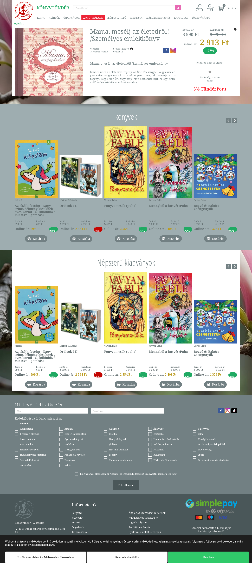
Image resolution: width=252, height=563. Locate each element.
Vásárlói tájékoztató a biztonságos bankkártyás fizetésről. (211, 529)
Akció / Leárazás (93, 17)
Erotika (113, 433)
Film (200, 433)
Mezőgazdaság (72, 449)
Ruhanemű (159, 454)
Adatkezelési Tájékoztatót (163, 473)
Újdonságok (71, 17)
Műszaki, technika (118, 449)
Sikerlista (136, 17)
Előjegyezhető (116, 17)
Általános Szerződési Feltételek (147, 512)
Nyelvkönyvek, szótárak (33, 454)
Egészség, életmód (29, 433)
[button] (228, 6)
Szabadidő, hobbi (29, 460)
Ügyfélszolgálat (138, 522)
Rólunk (76, 522)
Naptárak (158, 449)
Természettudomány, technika (213, 460)
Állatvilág (158, 428)
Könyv (41, 17)
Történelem (26, 465)
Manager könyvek (29, 449)
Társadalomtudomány (120, 460)
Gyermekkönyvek (73, 439)
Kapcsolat (181, 17)
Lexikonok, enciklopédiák (211, 444)
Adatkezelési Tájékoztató (143, 517)
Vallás (67, 465)
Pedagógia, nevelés (74, 454)
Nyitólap (19, 23)
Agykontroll (26, 428)
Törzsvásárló (201, 17)
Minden (24, 423)
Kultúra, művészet (162, 444)
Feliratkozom (126, 485)
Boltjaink (77, 512)
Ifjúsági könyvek (207, 439)
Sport (201, 454)
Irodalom (69, 444)
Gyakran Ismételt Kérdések (145, 532)
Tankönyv (69, 460)
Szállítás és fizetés (158, 17)
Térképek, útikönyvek (165, 460)
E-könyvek (203, 428)
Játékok (113, 444)
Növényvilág (205, 449)
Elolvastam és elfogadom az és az (128, 473)
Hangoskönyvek (117, 439)
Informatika (26, 444)
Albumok (114, 428)
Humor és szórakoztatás (166, 439)
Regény (113, 454)
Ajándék (54, 17)
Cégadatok (78, 527)
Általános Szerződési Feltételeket (127, 473)
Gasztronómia (27, 439)
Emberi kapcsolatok (75, 433)
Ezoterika (158, 433)
